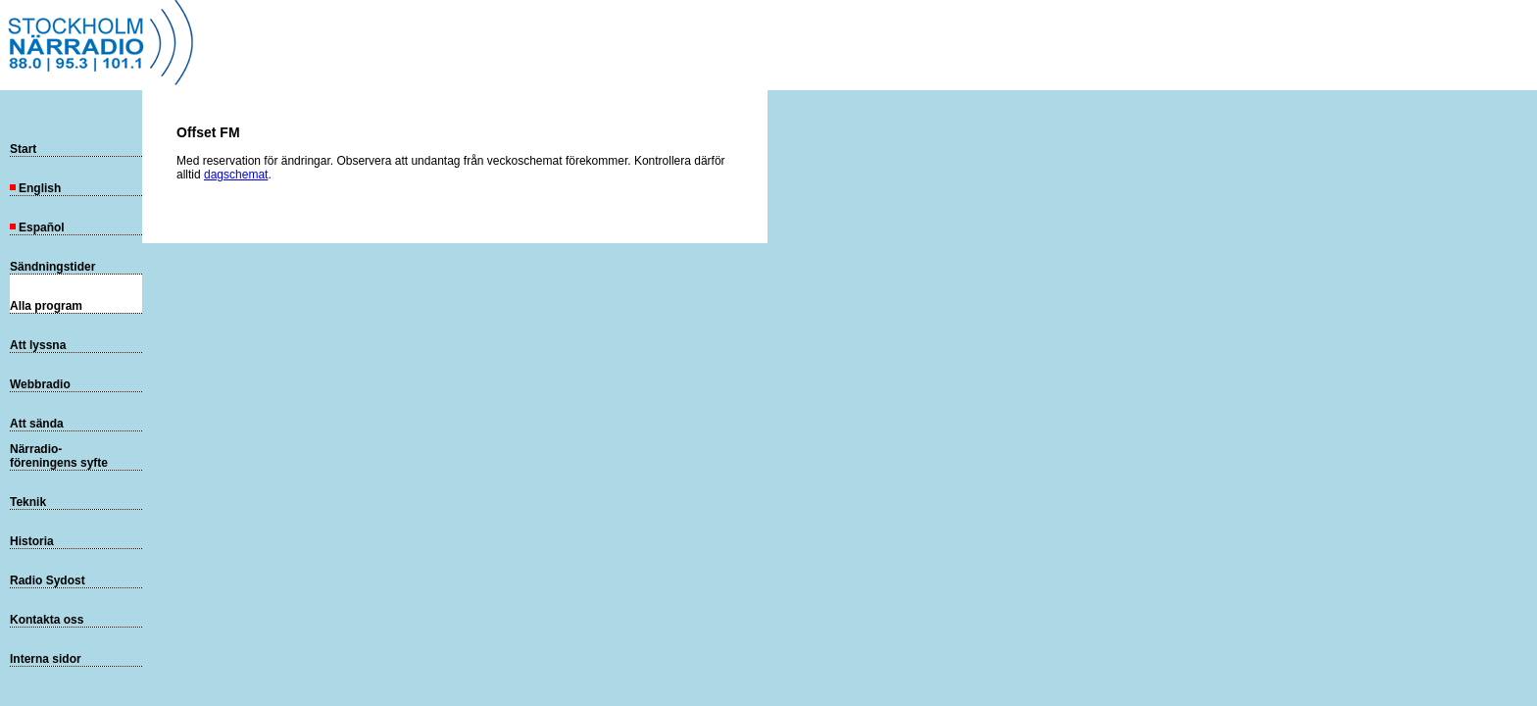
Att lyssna (38, 345)
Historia (32, 541)
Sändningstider (52, 267)
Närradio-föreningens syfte (59, 456)
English (35, 188)
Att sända (37, 423)
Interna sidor (45, 659)
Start (23, 149)
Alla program (46, 306)
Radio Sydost (47, 580)
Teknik (28, 502)
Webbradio (40, 384)
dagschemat (236, 174)
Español (37, 227)
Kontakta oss (46, 620)
